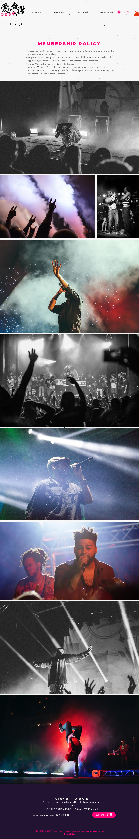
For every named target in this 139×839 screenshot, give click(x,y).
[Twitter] (21, 24)
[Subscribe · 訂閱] (104, 815)
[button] (59, 12)
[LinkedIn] (15, 24)
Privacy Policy (69, 834)
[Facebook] (4, 24)
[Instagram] (10, 24)
